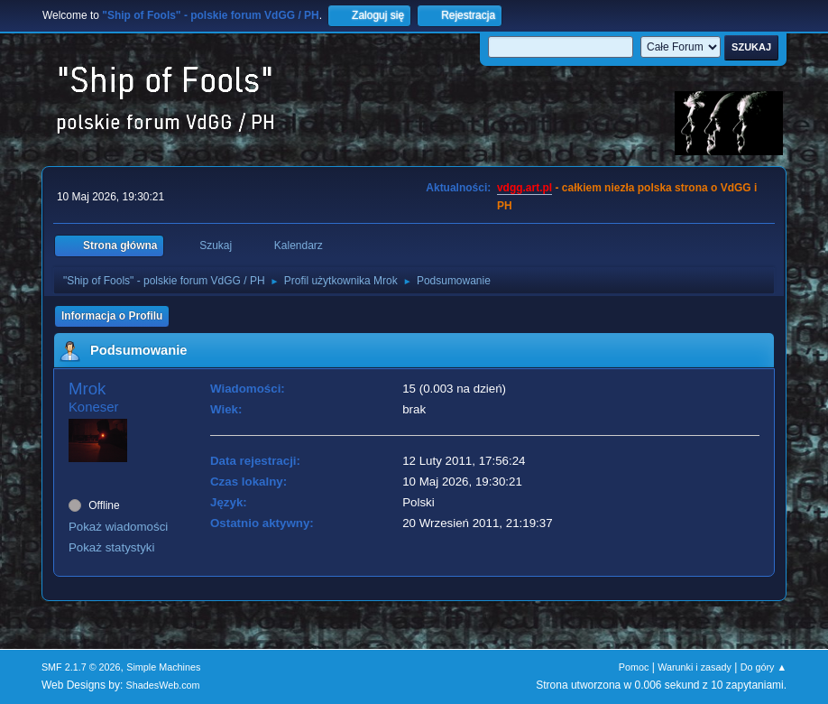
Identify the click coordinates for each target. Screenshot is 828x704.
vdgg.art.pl (524, 187)
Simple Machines (163, 667)
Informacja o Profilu (112, 316)
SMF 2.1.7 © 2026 (81, 667)
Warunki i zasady (694, 667)
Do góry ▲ (764, 667)
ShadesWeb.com (163, 685)
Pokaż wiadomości (118, 526)
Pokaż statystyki (112, 547)
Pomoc (634, 667)
